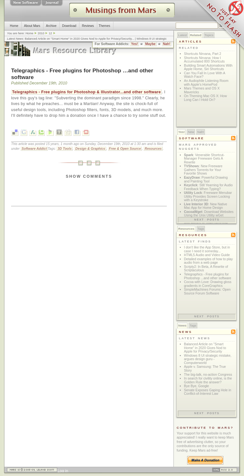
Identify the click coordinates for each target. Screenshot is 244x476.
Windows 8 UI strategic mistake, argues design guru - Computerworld (207, 359)
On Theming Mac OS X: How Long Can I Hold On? (205, 98)
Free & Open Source (125, 148)
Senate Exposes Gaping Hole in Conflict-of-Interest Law (207, 392)
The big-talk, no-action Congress (208, 374)
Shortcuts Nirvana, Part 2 (202, 54)
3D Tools (64, 148)
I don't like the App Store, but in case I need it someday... (207, 249)
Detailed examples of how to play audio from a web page (208, 261)
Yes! (134, 44)
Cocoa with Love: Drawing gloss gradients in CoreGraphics (207, 284)
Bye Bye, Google (196, 386)
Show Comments (89, 176)
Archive (51, 26)
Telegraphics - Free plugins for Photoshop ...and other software (207, 276)
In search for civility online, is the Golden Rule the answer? (208, 380)
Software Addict (34, 148)
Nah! (166, 44)
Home (14, 26)
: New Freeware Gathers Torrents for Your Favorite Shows (203, 169)
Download (69, 26)
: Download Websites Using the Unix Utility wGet (209, 213)
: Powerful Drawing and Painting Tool (206, 179)
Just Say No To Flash (218, 25)
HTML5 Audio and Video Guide (207, 255)
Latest (182, 35)
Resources (153, 148)
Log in (63, 471)
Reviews (88, 26)
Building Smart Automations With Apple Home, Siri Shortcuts (208, 67)
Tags (201, 228)
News (182, 325)
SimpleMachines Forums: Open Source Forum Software (207, 291)
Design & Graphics (90, 148)
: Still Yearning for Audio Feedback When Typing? (208, 187)
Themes (104, 26)
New (191, 132)
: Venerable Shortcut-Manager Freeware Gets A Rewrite (204, 158)
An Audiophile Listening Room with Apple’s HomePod (206, 82)
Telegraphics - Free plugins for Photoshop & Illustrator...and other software (86, 92)
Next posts (207, 219)
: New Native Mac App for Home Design (205, 206)
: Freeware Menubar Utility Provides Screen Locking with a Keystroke (208, 196)
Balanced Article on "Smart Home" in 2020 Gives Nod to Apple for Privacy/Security (78, 38)
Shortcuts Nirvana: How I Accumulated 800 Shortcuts (204, 59)
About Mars (32, 26)
